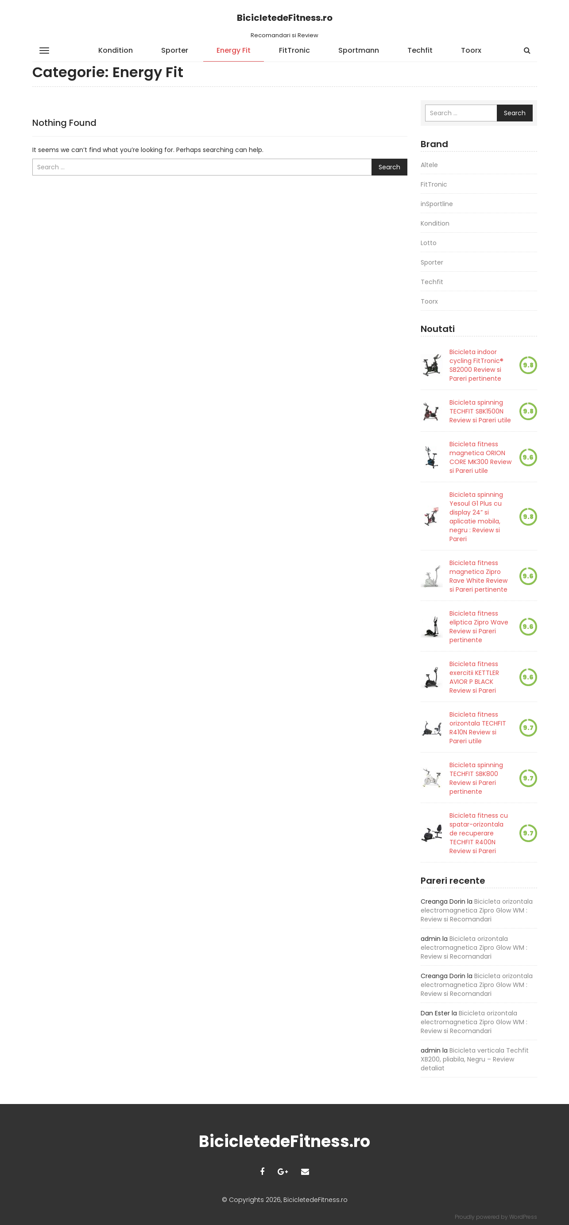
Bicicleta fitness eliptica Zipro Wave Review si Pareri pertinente (478, 626)
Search (389, 167)
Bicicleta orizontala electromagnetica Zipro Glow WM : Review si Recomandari (477, 910)
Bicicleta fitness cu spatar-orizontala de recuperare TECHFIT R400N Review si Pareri (478, 833)
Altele (429, 164)
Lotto (429, 242)
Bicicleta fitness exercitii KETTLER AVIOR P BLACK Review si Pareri (474, 677)
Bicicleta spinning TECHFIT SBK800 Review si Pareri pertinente (476, 778)
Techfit (420, 50)
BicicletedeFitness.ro (285, 18)
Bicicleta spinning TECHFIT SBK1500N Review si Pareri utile (480, 411)
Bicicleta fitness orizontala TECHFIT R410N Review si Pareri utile (477, 727)
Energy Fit (234, 50)
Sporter (174, 50)
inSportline (437, 203)
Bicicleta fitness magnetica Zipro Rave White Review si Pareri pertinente (478, 576)
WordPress (523, 1217)
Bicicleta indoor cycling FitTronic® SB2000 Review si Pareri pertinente (476, 365)
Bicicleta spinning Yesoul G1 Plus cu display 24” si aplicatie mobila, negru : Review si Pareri (476, 516)
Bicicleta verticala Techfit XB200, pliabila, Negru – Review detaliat (475, 1059)
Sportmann (358, 50)
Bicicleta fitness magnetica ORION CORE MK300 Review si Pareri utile (480, 457)
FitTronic (294, 50)
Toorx (471, 50)
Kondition (115, 50)
